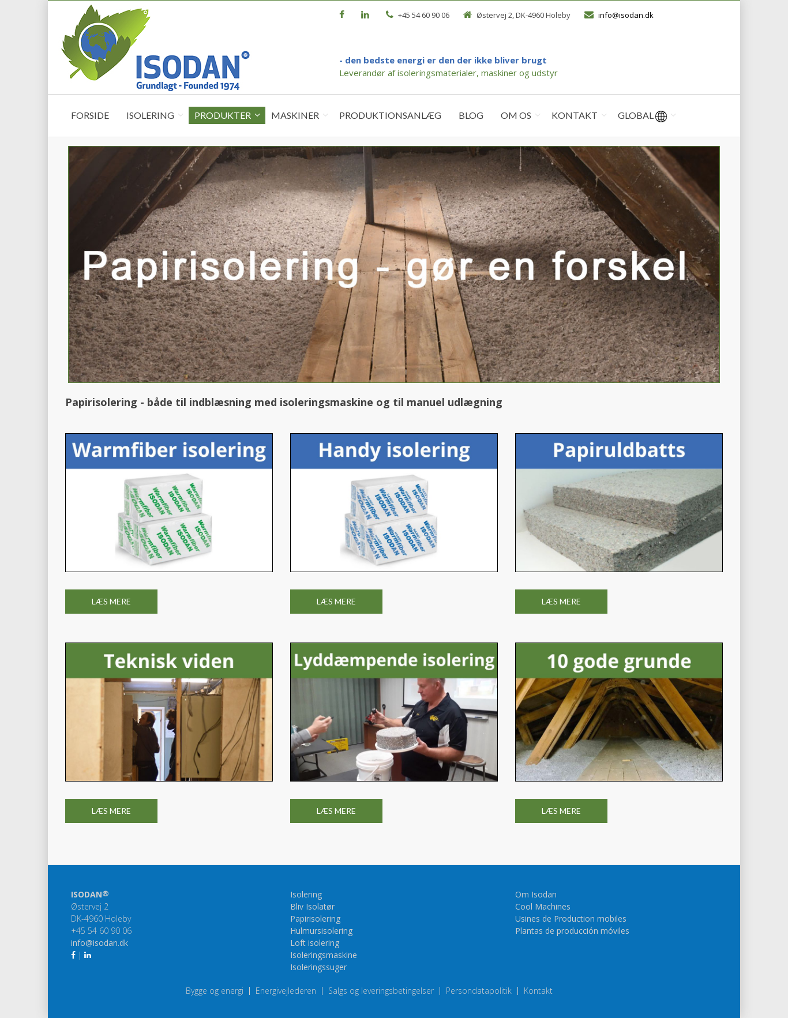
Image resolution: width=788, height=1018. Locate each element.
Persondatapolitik (479, 991)
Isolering (150, 115)
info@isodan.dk (626, 15)
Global (642, 116)
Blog (471, 115)
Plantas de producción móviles (572, 930)
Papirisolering (315, 918)
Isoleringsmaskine (323, 954)
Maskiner (295, 115)
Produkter (222, 115)
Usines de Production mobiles (570, 918)
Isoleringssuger (318, 966)
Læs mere (111, 601)
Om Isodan (536, 894)
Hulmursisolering (321, 930)
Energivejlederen (286, 991)
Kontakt (574, 115)
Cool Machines (543, 906)
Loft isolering (314, 942)
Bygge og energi (214, 991)
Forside (90, 115)
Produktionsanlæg (390, 115)
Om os (516, 115)
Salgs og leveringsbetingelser (381, 991)
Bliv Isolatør (312, 906)
